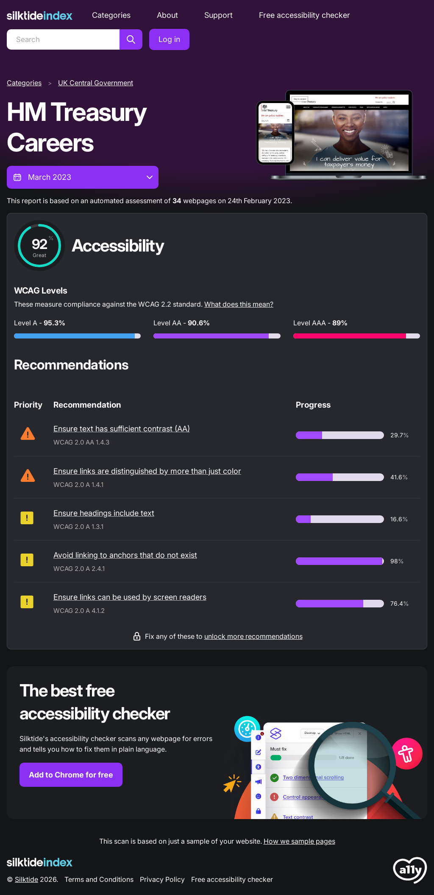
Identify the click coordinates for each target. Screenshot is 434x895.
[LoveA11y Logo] (410, 872)
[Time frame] (83, 177)
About (167, 15)
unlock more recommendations (253, 636)
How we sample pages (299, 841)
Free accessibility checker (304, 15)
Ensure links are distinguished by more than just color (147, 471)
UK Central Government (95, 82)
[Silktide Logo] (39, 862)
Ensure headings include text (103, 513)
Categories (111, 15)
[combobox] (83, 177)
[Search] (63, 39)
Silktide (26, 879)
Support (218, 15)
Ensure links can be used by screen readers (129, 597)
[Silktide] (39, 15)
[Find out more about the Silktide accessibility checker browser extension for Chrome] (217, 742)
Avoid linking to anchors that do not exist (125, 555)
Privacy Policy (162, 879)
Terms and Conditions (99, 879)
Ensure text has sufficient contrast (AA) (121, 428)
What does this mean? (238, 304)
